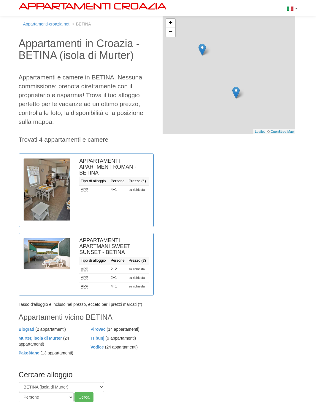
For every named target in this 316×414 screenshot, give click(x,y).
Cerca (83, 397)
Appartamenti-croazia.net (46, 24)
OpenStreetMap (282, 131)
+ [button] (170, 23)
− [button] (170, 32)
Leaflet (260, 131)
